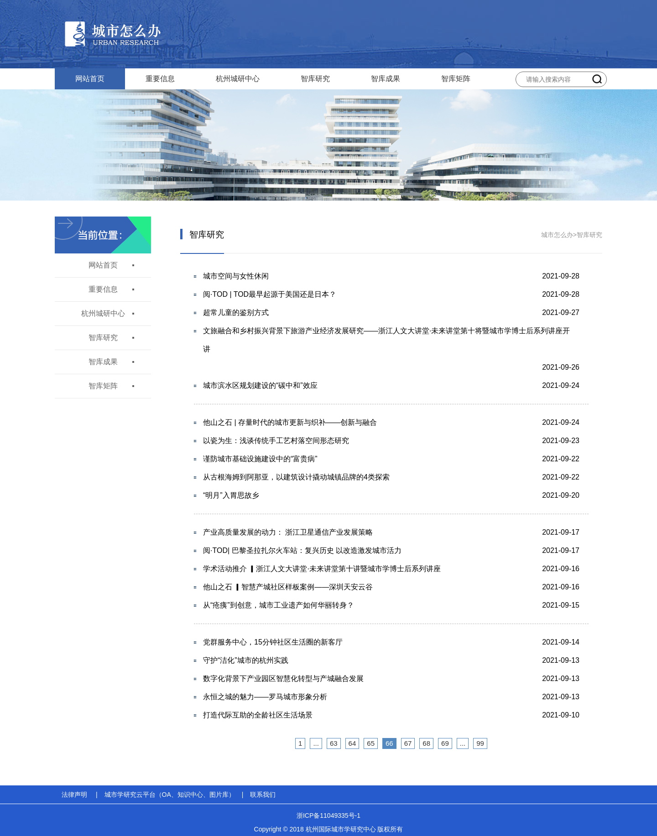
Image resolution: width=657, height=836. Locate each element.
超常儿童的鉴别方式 (236, 312)
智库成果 (385, 79)
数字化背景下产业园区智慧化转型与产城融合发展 (283, 678)
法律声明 (74, 794)
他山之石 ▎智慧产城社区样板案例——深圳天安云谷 (288, 587)
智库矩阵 (455, 79)
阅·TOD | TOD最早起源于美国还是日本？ (269, 294)
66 (389, 743)
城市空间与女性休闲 (236, 276)
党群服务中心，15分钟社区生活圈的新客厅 (273, 642)
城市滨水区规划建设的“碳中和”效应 (260, 385)
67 (408, 743)
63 (334, 743)
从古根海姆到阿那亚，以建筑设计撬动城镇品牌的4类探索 (296, 477)
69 (445, 743)
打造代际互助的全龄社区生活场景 (258, 715)
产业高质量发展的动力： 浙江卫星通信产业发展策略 (288, 532)
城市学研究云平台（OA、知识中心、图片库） (169, 794)
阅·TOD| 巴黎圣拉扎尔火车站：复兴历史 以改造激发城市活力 (302, 550)
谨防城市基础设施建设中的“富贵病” (260, 459)
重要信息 (160, 79)
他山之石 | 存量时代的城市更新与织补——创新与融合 (290, 422)
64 (352, 743)
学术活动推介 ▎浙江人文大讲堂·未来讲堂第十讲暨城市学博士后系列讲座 (322, 569)
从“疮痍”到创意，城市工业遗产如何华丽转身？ (278, 605)
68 (426, 743)
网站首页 (89, 79)
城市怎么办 (557, 234)
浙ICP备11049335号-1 (328, 815)
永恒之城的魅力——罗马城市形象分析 (265, 697)
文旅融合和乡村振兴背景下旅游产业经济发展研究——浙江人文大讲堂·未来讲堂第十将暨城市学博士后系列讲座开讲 (386, 340)
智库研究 (315, 79)
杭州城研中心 (238, 79)
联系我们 (263, 794)
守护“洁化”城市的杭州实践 (245, 660)
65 (371, 743)
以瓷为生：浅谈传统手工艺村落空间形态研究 (276, 440)
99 (480, 743)
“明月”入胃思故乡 (231, 495)
